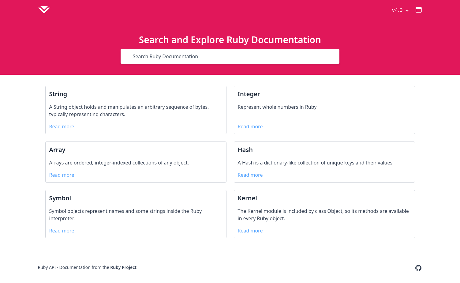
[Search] (129, 56)
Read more (61, 126)
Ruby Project (123, 267)
